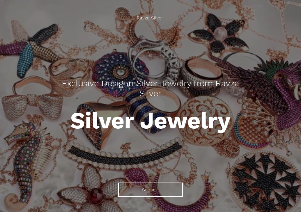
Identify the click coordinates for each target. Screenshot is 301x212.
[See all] (150, 190)
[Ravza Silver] (150, 18)
